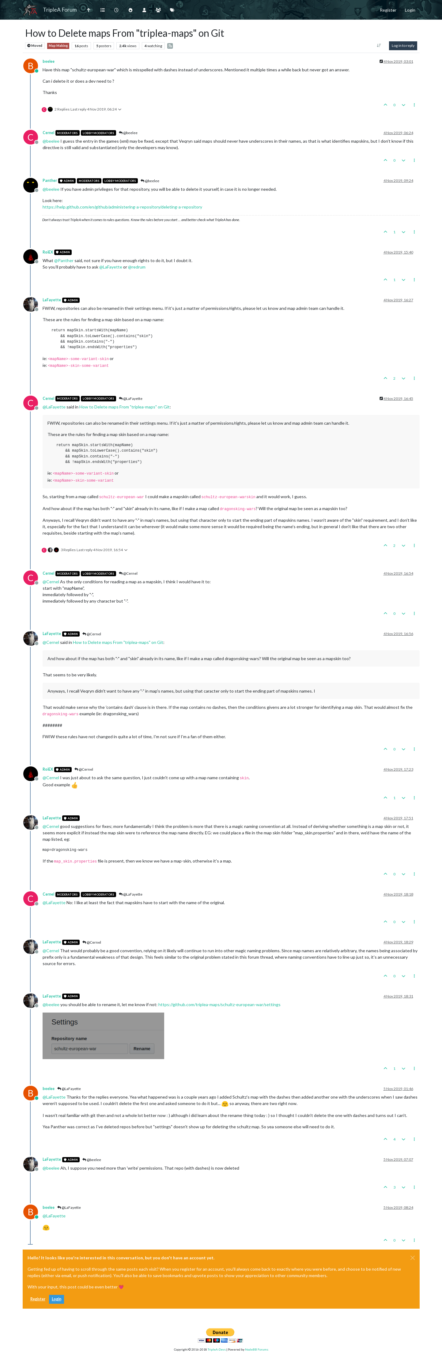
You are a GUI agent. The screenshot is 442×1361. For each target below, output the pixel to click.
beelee (49, 61)
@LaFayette (130, 398)
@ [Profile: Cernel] (51, 581)
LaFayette (52, 300)
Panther (50, 180)
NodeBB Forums (256, 1349)
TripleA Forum (60, 9)
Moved (34, 46)
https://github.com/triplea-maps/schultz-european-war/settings (219, 1004)
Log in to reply (403, 45)
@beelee (128, 132)
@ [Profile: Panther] (64, 260)
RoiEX (48, 252)
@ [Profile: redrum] (136, 266)
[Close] (413, 1258)
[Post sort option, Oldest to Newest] (379, 45)
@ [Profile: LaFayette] (110, 266)
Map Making (58, 45)
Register (37, 1299)
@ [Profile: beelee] (51, 141)
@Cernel (128, 573)
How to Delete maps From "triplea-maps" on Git (124, 406)
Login (56, 1299)
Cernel (48, 132)
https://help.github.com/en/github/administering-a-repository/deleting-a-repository (122, 206)
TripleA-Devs (217, 1349)
